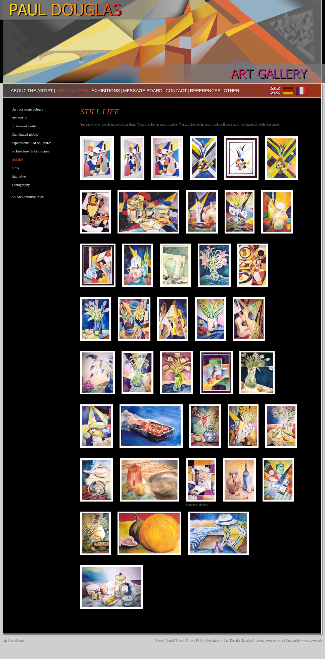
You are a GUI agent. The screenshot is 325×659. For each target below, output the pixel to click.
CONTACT (176, 90)
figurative (19, 176)
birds (15, 168)
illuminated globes (25, 134)
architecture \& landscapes (31, 151)
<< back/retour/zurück (28, 197)
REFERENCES (205, 90)
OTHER (231, 90)
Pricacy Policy (195, 640)
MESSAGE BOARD (142, 90)
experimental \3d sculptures (31, 143)
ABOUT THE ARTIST (32, 90)
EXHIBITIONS (106, 90)
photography (21, 185)
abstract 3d (19, 118)
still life (17, 159)
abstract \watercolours (27, 109)
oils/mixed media (24, 126)
